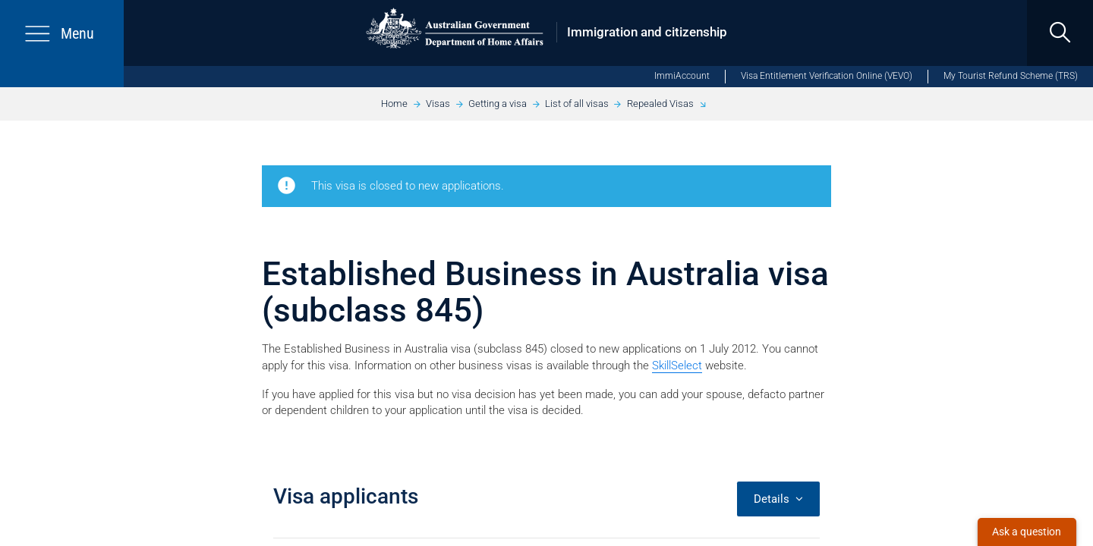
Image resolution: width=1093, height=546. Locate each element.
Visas (438, 103)
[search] (1060, 33)
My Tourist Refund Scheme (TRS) (1010, 76)
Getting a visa (497, 103)
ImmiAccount (682, 76)
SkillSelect (677, 365)
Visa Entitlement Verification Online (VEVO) (826, 76)
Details (778, 499)
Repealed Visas (660, 103)
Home (394, 103)
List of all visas (577, 103)
